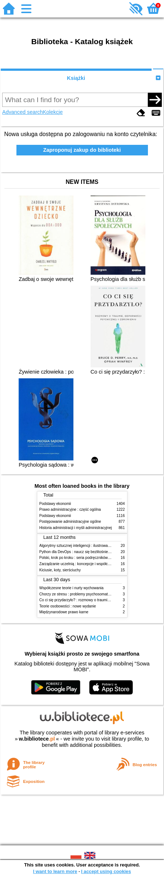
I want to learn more (55, 871)
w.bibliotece (37, 739)
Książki (76, 78)
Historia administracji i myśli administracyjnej (75, 528)
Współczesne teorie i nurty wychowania (71, 588)
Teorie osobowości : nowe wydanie (67, 606)
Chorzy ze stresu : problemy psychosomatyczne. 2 (80, 594)
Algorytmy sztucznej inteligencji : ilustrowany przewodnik (85, 546)
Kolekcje (52, 112)
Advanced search (22, 112)
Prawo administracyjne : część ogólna (70, 509)
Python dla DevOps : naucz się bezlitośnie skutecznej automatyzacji (94, 552)
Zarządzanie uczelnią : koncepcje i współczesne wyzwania (87, 564)
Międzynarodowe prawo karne (63, 612)
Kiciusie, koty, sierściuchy (60, 570)
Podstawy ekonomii (55, 504)
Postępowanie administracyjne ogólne (70, 522)
